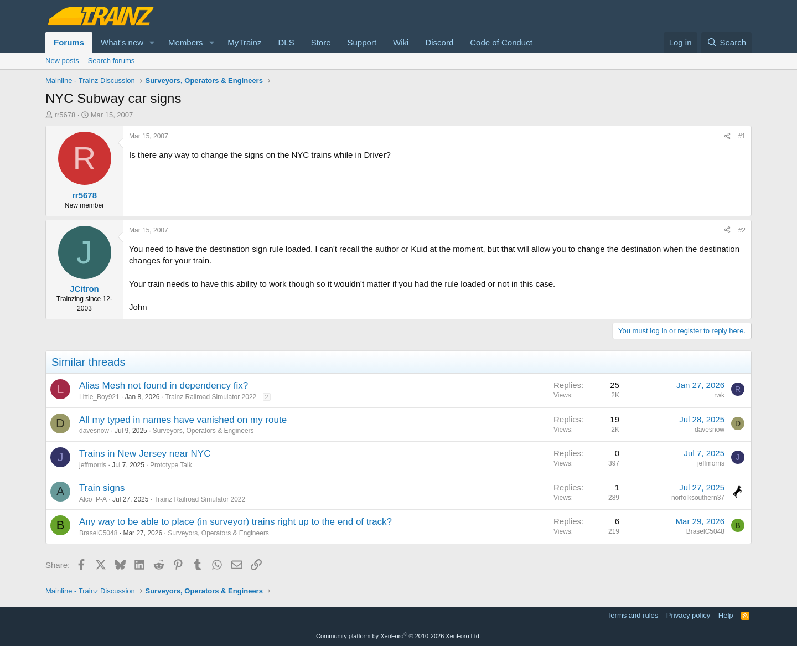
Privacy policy (688, 615)
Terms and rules (632, 615)
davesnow (94, 431)
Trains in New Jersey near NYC (144, 453)
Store (321, 42)
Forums (69, 42)
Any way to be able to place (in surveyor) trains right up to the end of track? (235, 521)
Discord (439, 42)
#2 (742, 230)
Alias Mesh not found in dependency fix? (163, 385)
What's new (122, 42)
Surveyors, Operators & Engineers (203, 431)
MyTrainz (244, 42)
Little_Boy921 (99, 397)
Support (362, 42)
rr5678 (65, 115)
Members (185, 42)
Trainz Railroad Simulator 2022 (210, 397)
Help (725, 615)
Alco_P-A (93, 499)
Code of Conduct (501, 42)
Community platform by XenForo (398, 636)
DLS (286, 42)
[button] (152, 42)
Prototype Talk (171, 465)
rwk (719, 395)
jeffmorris (92, 465)
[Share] (727, 136)
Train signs (102, 488)
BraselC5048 (98, 533)
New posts (62, 60)
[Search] (726, 42)
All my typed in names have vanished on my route (183, 420)
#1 (742, 136)
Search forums (111, 60)
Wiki (400, 42)
